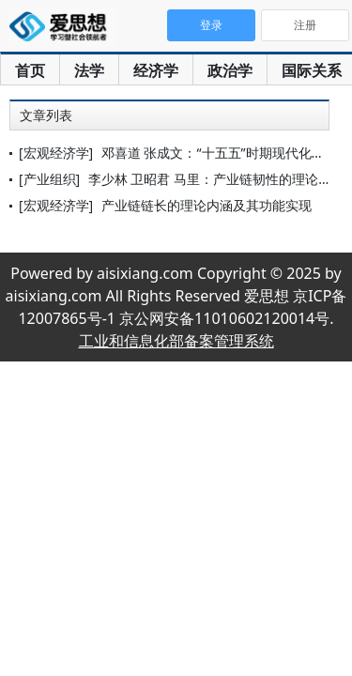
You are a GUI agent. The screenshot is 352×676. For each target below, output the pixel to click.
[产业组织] (49, 179)
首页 (30, 70)
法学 (89, 70)
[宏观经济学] (56, 152)
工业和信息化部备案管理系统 (176, 340)
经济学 (155, 70)
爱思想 (63, 28)
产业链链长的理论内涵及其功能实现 (206, 205)
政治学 (230, 70)
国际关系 (312, 70)
